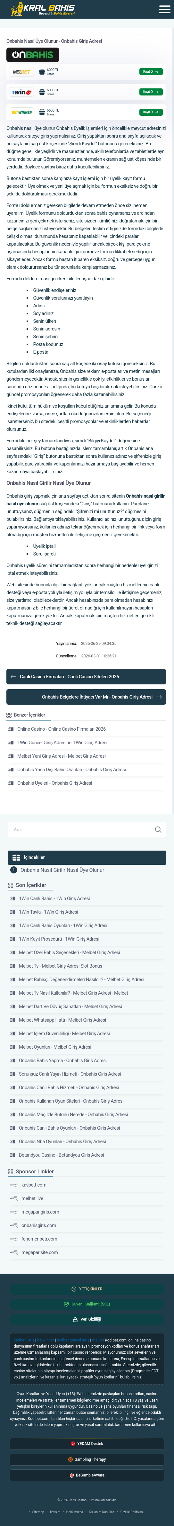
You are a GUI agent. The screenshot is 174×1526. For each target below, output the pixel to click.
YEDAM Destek (87, 1443)
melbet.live (26, 1198)
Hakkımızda (74, 1512)
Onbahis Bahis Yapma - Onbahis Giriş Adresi (58, 1060)
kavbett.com (28, 1185)
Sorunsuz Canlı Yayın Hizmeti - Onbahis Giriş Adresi (65, 1074)
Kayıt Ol (151, 71)
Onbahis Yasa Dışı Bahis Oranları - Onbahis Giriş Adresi (67, 769)
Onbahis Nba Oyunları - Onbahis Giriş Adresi (58, 1141)
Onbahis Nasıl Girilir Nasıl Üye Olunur (62, 870)
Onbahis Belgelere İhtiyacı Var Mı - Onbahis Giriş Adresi (102, 697)
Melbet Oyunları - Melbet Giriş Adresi (50, 1047)
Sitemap (38, 1512)
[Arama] (80, 829)
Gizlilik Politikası (132, 1512)
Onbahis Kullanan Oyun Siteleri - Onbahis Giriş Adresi (66, 1101)
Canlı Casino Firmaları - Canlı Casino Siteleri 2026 (64, 677)
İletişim (55, 1512)
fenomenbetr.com (33, 1239)
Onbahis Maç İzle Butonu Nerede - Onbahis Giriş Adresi (69, 1114)
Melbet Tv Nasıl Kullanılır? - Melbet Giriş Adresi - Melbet (69, 993)
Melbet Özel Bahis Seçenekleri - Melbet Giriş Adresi (65, 952)
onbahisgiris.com (33, 1225)
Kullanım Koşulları (102, 1512)
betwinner (45, 1340)
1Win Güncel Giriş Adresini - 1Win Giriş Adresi (57, 742)
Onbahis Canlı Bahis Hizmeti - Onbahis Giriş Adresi (64, 1087)
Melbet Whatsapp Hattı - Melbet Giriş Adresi (58, 1020)
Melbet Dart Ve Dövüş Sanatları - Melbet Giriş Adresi (66, 1006)
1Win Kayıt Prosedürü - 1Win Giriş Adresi (54, 939)
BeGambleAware (87, 1475)
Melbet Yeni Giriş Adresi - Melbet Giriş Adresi (57, 756)
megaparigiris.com (34, 1212)
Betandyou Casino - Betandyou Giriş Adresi (57, 1155)
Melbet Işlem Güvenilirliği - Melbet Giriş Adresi (60, 1033)
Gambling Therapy (87, 1459)
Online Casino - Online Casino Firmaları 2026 (57, 729)
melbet (98, 1340)
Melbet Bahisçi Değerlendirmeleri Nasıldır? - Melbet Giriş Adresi (77, 979)
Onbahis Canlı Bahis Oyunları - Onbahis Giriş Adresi (65, 1128)
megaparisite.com (34, 1252)
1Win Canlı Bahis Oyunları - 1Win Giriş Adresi (58, 925)
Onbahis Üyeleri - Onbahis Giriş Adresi (50, 783)
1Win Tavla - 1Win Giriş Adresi (44, 912)
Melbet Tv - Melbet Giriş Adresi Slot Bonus (56, 966)
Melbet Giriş (24, 1340)
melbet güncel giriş (73, 1340)
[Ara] (158, 830)
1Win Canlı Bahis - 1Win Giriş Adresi (50, 898)
